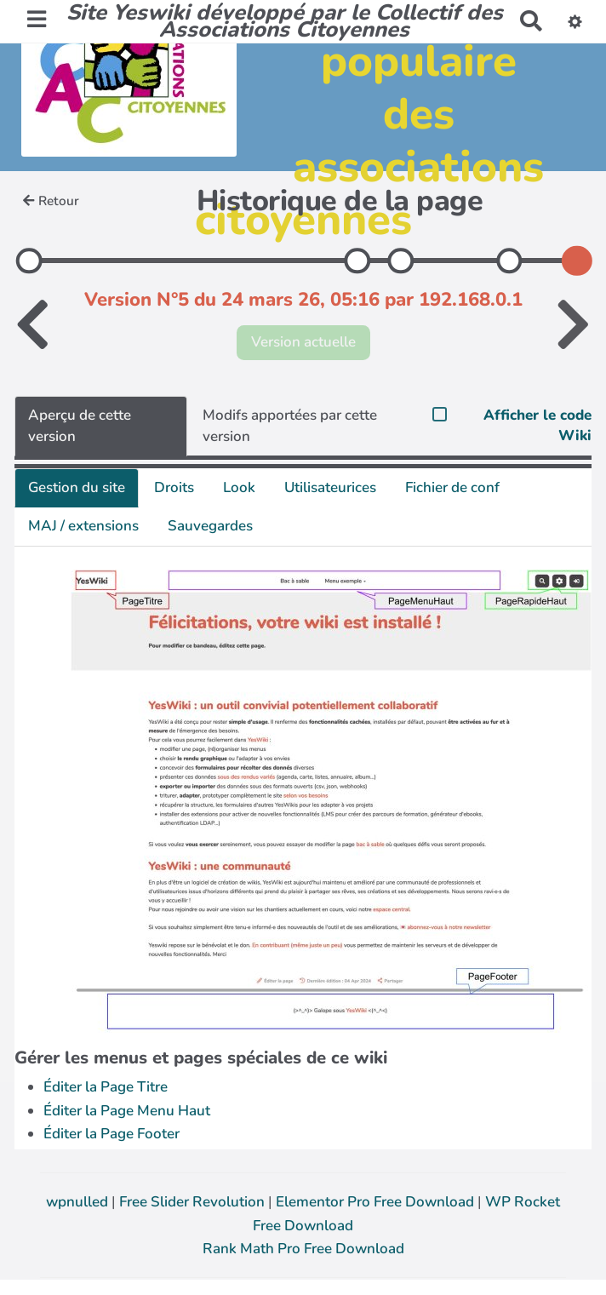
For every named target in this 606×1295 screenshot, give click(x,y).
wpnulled (78, 1202)
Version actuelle (303, 342)
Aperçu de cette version (79, 425)
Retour (51, 200)
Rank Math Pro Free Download (303, 1248)
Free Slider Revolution (193, 1202)
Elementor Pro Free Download (376, 1202)
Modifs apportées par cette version (290, 425)
